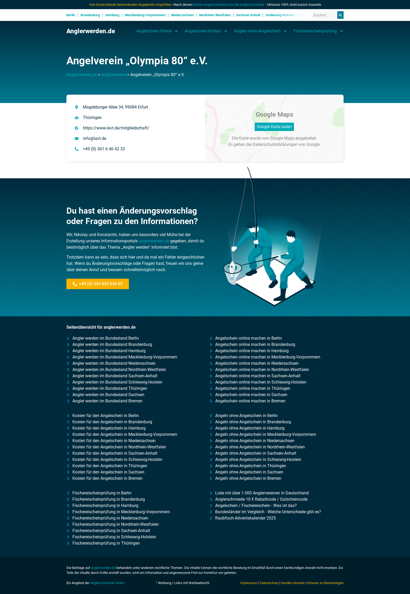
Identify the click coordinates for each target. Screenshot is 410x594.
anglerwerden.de (154, 240)
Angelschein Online (157, 31)
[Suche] (340, 15)
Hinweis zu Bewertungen (325, 583)
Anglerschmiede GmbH (107, 583)
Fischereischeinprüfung (319, 31)
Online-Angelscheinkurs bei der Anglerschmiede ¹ (229, 5)
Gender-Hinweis (293, 583)
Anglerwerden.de (90, 31)
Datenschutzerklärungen (275, 144)
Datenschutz (269, 583)
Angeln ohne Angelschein (260, 31)
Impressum (248, 583)
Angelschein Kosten (206, 31)
